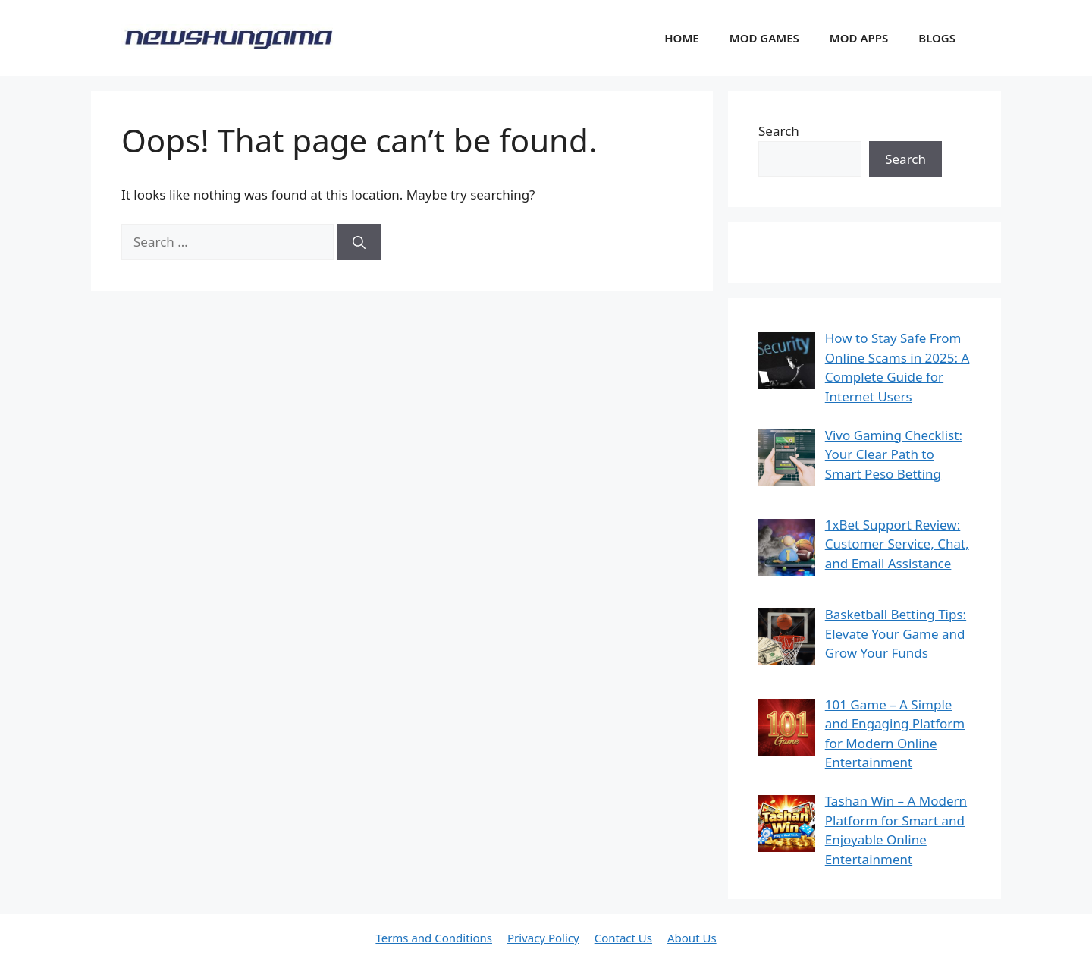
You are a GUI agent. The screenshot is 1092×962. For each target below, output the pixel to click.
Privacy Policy (543, 937)
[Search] (359, 242)
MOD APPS (859, 38)
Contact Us (623, 937)
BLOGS (937, 38)
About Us (692, 937)
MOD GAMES (764, 38)
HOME (681, 38)
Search (778, 131)
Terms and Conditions (433, 937)
